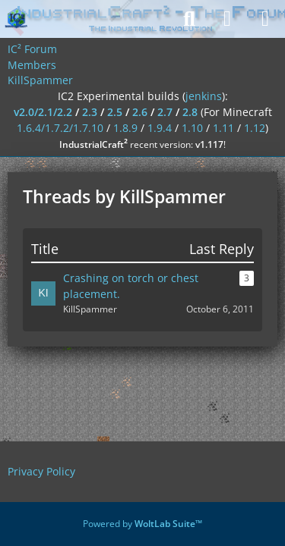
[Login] (227, 19)
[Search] (189, 19)
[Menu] (265, 19)
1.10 (192, 128)
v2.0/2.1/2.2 (43, 112)
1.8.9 (125, 128)
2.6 (139, 112)
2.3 (89, 112)
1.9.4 (159, 128)
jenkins (203, 96)
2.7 (165, 112)
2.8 (190, 112)
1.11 (223, 128)
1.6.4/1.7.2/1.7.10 (60, 128)
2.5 (114, 112)
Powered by (142, 523)
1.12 (254, 128)
